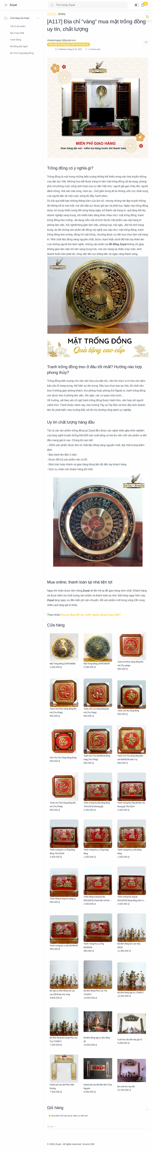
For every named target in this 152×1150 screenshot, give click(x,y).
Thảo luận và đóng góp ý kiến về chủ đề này (68, 44)
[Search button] (51, 5)
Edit (92, 1144)
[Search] (88, 5)
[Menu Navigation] (6, 5)
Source (86, 1144)
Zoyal (13, 5)
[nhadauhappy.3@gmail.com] (61, 40)
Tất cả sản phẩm (17, 26)
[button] (137, 5)
